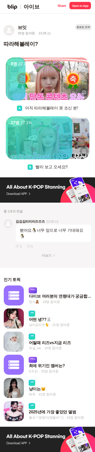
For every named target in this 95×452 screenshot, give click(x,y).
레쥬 (32, 394)
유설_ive (35, 348)
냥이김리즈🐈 (39, 325)
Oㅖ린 (33, 371)
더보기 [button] (46, 255)
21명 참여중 (61, 325)
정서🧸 (34, 302)
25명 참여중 (49, 371)
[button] (62, 6)
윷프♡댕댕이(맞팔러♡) (46, 417)
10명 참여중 (53, 348)
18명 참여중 (51, 302)
